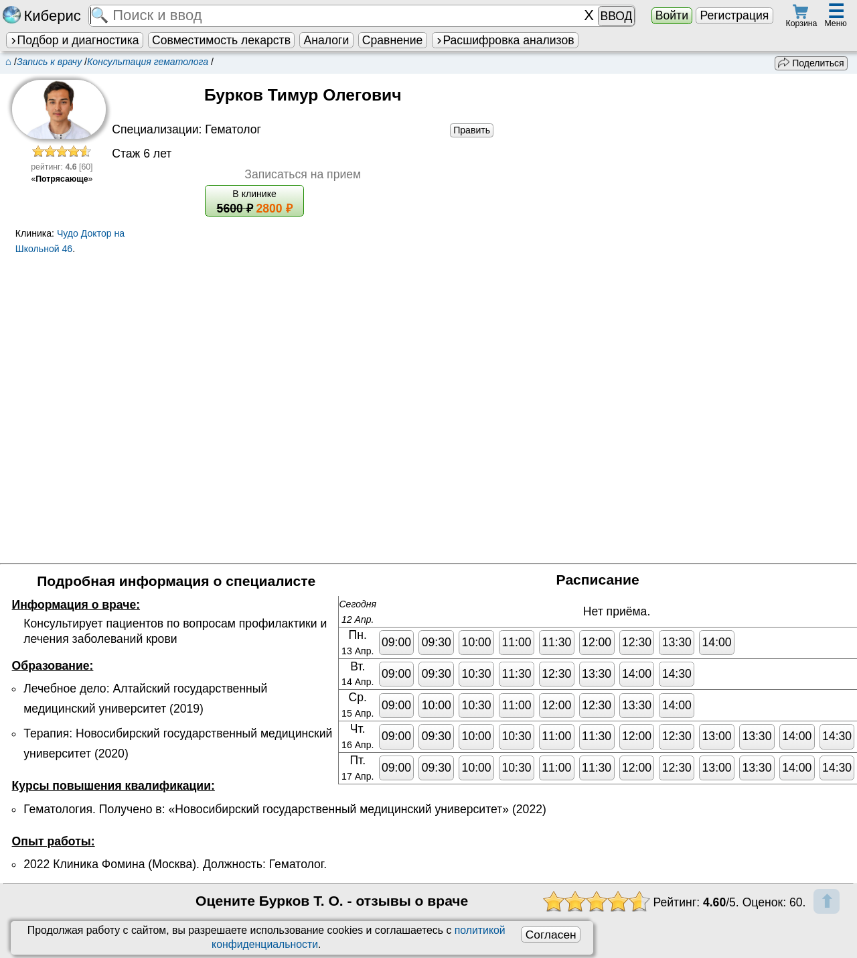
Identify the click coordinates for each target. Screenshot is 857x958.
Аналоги (326, 40)
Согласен (551, 934)
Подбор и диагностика (74, 40)
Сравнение (392, 40)
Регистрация (734, 15)
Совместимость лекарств (221, 40)
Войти (671, 15)
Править (471, 130)
